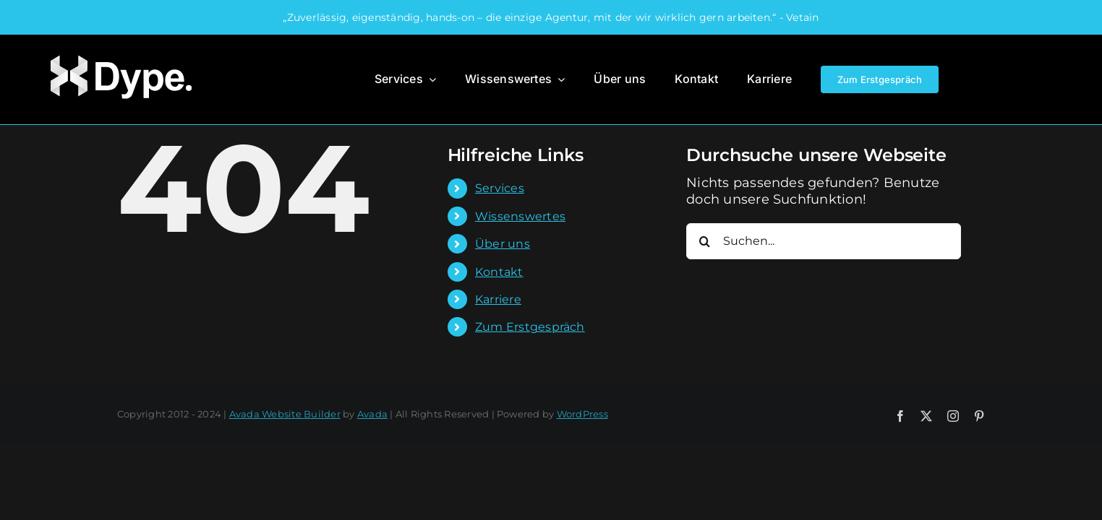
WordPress (582, 414)
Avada (372, 414)
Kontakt (499, 272)
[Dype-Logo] (119, 54)
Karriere (498, 299)
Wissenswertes (520, 216)
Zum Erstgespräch (530, 327)
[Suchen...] (823, 241)
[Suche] (704, 241)
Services (499, 188)
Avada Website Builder (285, 414)
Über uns (502, 244)
